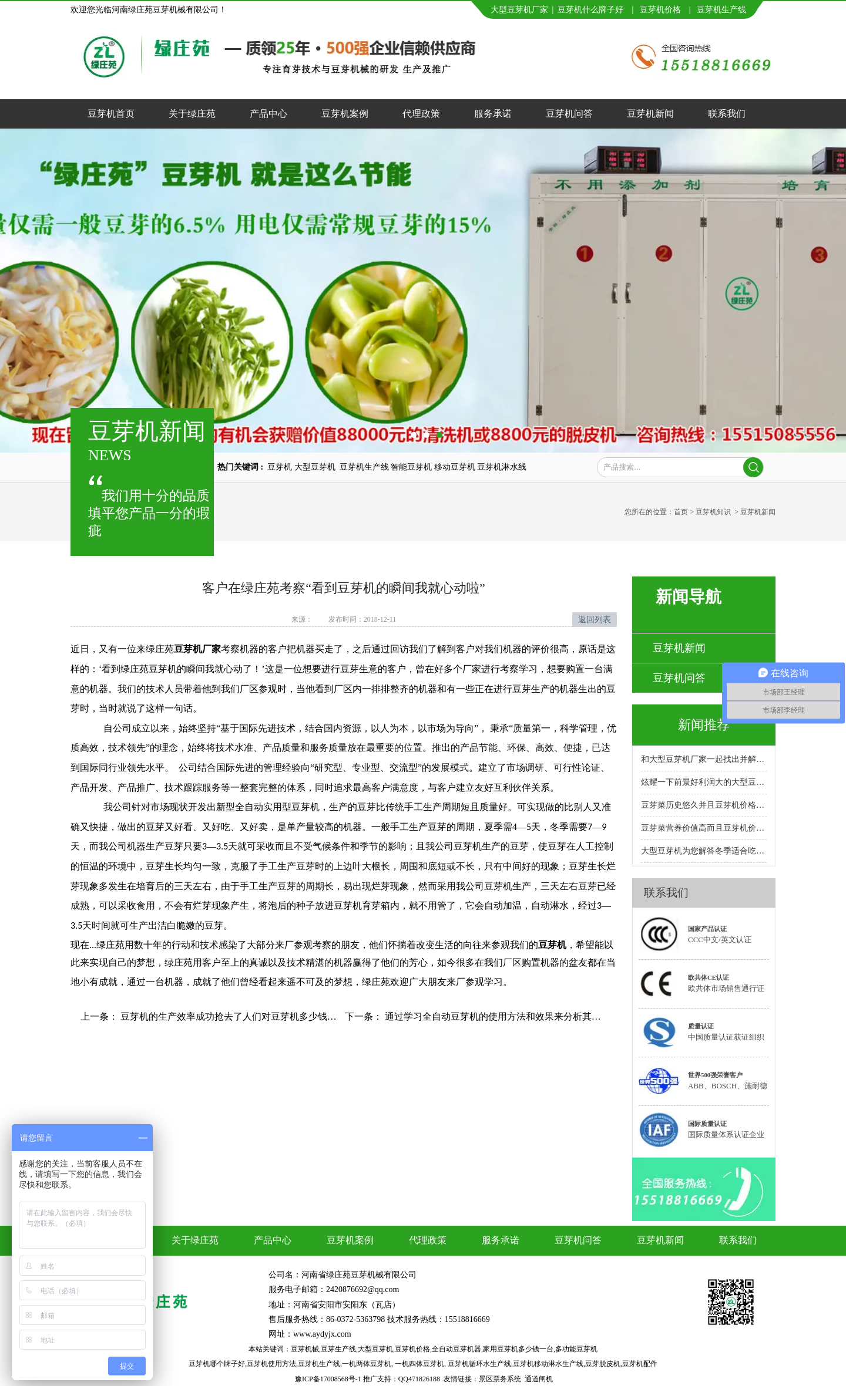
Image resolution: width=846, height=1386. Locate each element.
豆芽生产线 (338, 1349)
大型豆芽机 (375, 1349)
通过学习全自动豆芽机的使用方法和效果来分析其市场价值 (505, 1016)
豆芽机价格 (661, 9)
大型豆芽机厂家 (519, 9)
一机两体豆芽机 (366, 1364)
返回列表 (594, 619)
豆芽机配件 (639, 1364)
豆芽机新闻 (650, 114)
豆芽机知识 (713, 512)
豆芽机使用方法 (271, 1364)
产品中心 (268, 114)
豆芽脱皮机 (602, 1364)
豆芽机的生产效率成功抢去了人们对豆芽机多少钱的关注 (236, 1016)
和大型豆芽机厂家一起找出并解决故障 (704, 759)
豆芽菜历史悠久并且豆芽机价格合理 (704, 805)
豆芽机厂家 (197, 649)
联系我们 (727, 114)
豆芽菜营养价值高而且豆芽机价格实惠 (704, 828)
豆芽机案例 (344, 114)
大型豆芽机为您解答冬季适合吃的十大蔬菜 (704, 851)
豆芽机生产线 (319, 1364)
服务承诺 (493, 114)
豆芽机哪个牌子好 (217, 1364)
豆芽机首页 (111, 114)
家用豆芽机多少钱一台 (518, 1349)
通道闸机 (539, 1379)
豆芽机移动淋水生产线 (548, 1364)
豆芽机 (709, 9)
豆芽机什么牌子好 (590, 9)
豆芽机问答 (569, 114)
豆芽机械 (305, 1349)
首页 (681, 512)
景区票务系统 (500, 1379)
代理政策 (421, 114)
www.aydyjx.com (322, 1334)
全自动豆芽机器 (456, 1349)
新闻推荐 (704, 724)
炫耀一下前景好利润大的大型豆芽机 (704, 782)
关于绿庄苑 (192, 114)
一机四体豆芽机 (419, 1364)
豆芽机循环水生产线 (479, 1364)
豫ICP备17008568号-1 (328, 1379)
